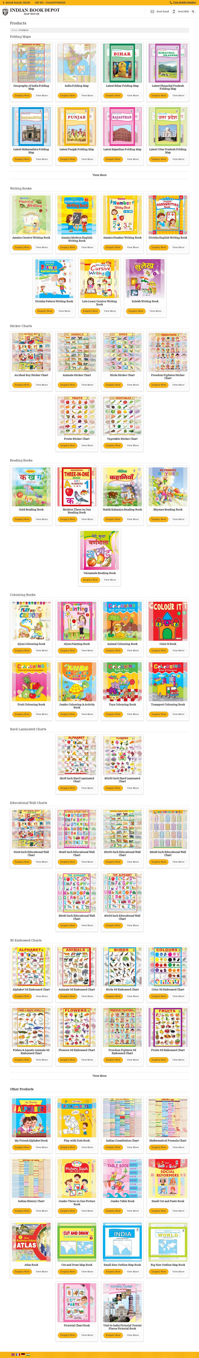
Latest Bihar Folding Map (122, 85)
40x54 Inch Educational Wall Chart (122, 917)
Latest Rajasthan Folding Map (122, 149)
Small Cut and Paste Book (168, 1201)
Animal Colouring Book (122, 644)
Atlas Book (31, 1264)
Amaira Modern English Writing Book (76, 239)
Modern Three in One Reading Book (77, 511)
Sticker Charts (21, 326)
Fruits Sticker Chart (76, 438)
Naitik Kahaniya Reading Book (122, 509)
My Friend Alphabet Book (31, 1140)
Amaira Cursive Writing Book (31, 237)
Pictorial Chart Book (77, 1325)
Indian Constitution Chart (122, 1140)
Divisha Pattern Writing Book (54, 301)
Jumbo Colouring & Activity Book (77, 706)
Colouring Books (22, 595)
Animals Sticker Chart (77, 375)
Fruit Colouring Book (31, 704)
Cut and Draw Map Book (76, 1264)
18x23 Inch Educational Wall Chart (77, 854)
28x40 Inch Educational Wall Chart (77, 917)
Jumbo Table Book (122, 1201)
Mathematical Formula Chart (167, 1140)
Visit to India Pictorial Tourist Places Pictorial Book (122, 1327)
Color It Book (168, 644)
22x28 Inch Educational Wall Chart (168, 854)
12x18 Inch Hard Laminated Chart (77, 780)
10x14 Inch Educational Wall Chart (31, 854)
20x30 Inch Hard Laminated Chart (122, 780)
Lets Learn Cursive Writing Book (99, 303)
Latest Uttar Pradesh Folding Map (167, 151)
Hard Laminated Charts (28, 729)
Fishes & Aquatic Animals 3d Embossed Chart (31, 1052)
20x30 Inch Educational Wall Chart (122, 854)
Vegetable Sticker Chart (122, 438)
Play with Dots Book (77, 1140)
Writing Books (21, 188)
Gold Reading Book (31, 509)
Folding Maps (20, 36)
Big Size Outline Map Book (168, 1264)
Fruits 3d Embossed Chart (168, 1050)
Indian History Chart (31, 1201)
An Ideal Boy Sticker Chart (31, 375)
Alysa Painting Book (77, 644)
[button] (184, 2)
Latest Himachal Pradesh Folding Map (168, 87)
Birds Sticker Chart (122, 375)
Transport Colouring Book (168, 704)
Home (14, 30)
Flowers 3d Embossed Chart (77, 1050)
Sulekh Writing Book (145, 301)
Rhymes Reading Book (167, 509)
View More (42, 95)
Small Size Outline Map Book (122, 1264)
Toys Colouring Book (122, 704)
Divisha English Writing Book (168, 237)
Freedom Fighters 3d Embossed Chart (122, 1052)
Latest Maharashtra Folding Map (31, 151)
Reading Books (21, 460)
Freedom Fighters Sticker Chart (168, 377)
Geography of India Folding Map (31, 87)
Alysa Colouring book (31, 644)
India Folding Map (77, 85)
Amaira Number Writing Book (122, 237)
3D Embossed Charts (26, 940)
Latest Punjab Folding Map (77, 149)
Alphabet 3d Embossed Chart (31, 989)
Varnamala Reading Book (99, 573)
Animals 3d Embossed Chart (77, 989)
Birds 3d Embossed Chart (122, 989)
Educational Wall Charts (28, 803)
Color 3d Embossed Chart (168, 989)
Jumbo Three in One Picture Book (76, 1203)
